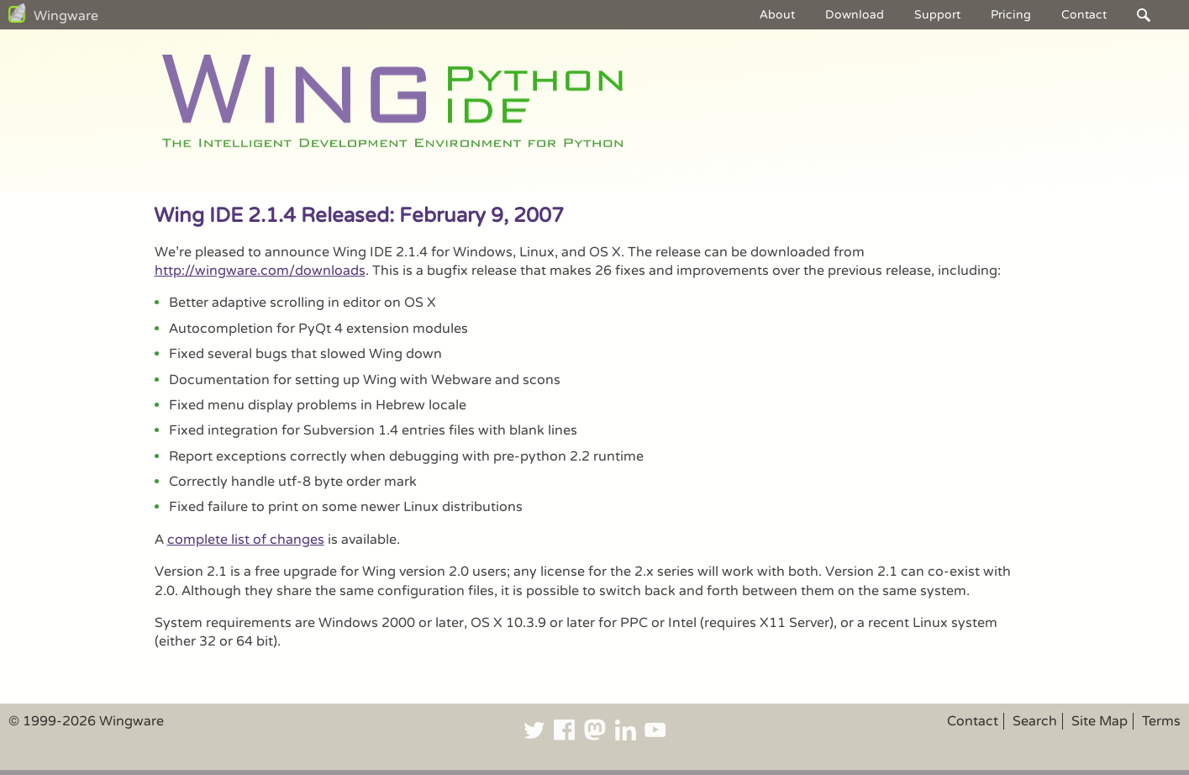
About (777, 15)
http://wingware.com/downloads (260, 270)
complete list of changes (245, 539)
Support (937, 15)
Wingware (66, 16)
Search (1035, 721)
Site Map (1099, 721)
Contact (1084, 15)
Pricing (1011, 15)
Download (854, 15)
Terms (1161, 721)
